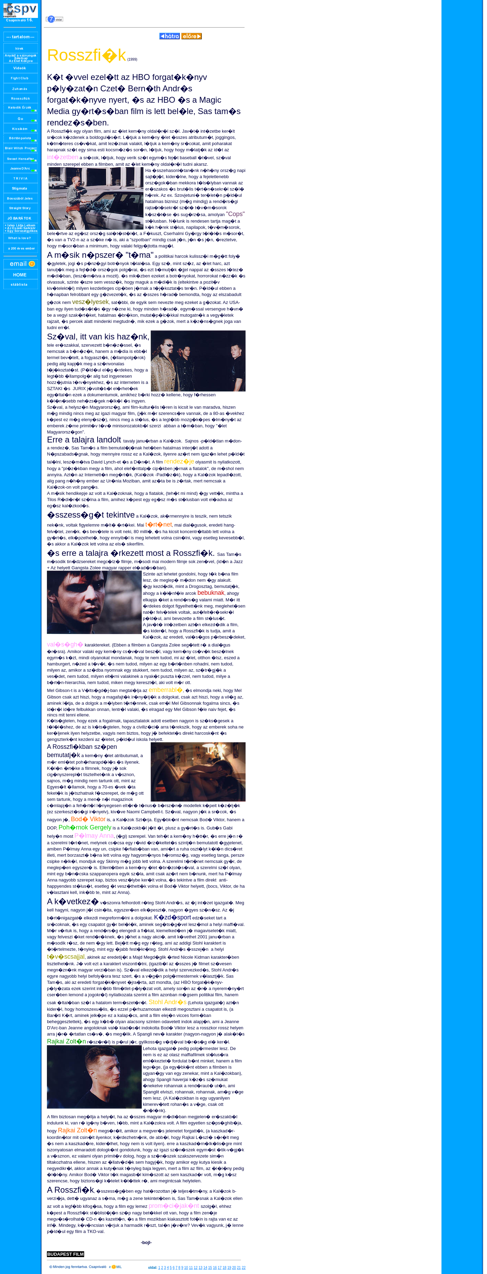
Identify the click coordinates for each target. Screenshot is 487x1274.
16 (215, 1268)
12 (196, 1268)
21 (239, 1268)
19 (229, 1268)
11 (191, 1268)
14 (205, 1268)
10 (186, 1268)
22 (244, 1268)
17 (219, 1268)
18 (224, 1268)
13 (200, 1268)
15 (210, 1268)
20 (234, 1268)
